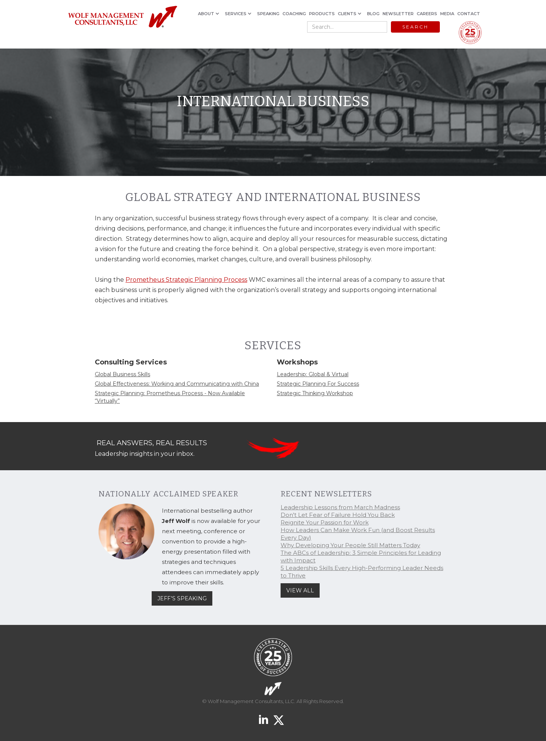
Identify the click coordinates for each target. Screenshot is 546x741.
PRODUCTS (322, 13)
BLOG (373, 13)
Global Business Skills (122, 374)
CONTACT (468, 13)
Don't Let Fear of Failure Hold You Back (338, 514)
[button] (209, 13)
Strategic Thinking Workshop (315, 393)
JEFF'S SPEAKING (182, 598)
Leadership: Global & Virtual (312, 374)
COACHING (294, 13)
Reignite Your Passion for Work (325, 522)
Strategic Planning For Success (318, 383)
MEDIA (447, 13)
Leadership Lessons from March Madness (340, 507)
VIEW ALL (300, 590)
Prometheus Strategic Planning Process (186, 279)
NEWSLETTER (398, 13)
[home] (122, 17)
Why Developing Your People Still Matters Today (350, 545)
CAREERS (427, 13)
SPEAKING (268, 13)
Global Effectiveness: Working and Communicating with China (177, 383)
